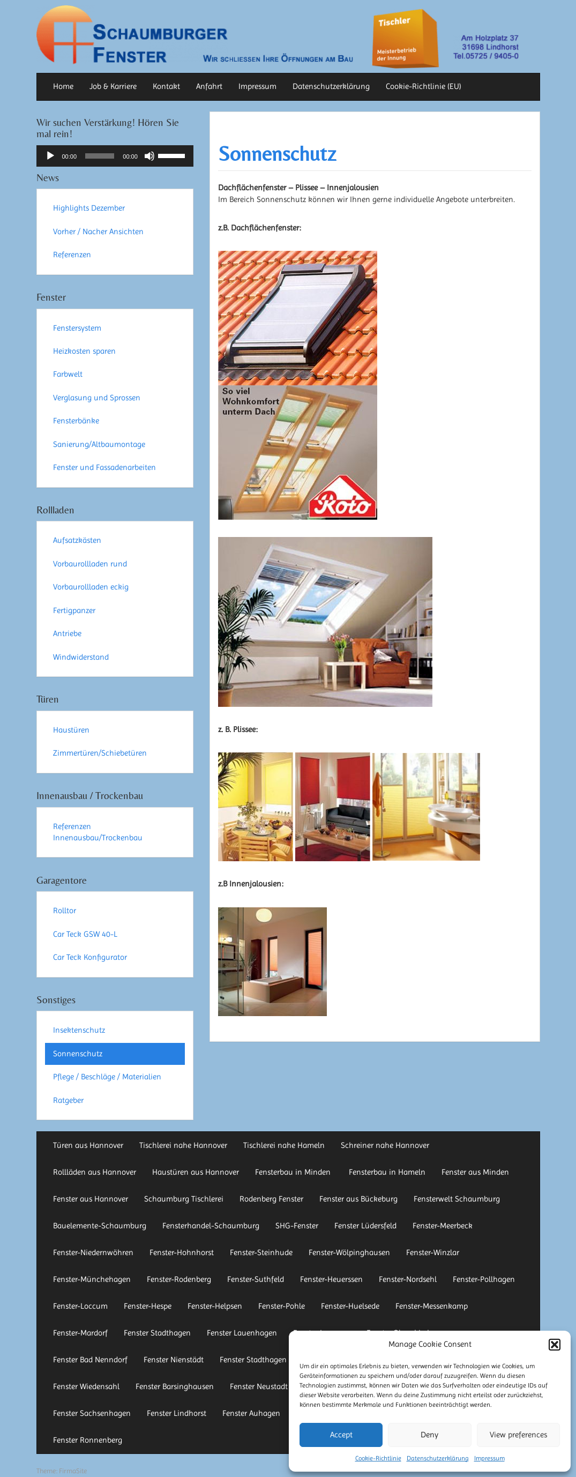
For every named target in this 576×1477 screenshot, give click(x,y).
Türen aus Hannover (88, 1145)
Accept (341, 1434)
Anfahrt (209, 86)
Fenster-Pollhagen (484, 1279)
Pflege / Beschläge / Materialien (107, 1076)
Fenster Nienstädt (174, 1359)
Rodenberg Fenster (271, 1199)
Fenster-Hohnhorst (181, 1252)
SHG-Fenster (296, 1225)
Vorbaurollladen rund (90, 564)
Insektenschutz (79, 1030)
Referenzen (72, 254)
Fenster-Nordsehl (408, 1279)
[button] (554, 1344)
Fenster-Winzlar (432, 1252)
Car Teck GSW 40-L (85, 934)
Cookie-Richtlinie (378, 1458)
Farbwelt (68, 374)
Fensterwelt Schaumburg (457, 1199)
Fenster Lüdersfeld (365, 1225)
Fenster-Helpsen (215, 1306)
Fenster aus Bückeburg (358, 1199)
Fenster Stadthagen (157, 1333)
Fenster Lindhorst (176, 1413)
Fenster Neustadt (259, 1386)
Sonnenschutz (277, 153)
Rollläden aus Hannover (94, 1172)
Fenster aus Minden (475, 1172)
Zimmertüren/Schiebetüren (100, 753)
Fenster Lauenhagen (242, 1333)
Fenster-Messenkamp (431, 1306)
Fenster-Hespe (147, 1306)
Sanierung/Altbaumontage (99, 444)
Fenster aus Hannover (90, 1199)
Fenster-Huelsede (350, 1306)
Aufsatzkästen (77, 540)
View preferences (518, 1434)
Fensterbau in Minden (294, 1172)
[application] (114, 156)
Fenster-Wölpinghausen (349, 1252)
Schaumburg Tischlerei (183, 1199)
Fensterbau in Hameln (387, 1172)
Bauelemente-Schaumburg (99, 1225)
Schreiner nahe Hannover (385, 1145)
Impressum (489, 1458)
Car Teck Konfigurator (90, 957)
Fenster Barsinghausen (175, 1386)
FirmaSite (73, 1471)
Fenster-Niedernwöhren (93, 1252)
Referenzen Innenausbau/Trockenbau (98, 832)
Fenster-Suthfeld (255, 1279)
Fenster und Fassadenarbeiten (104, 467)
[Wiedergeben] (50, 156)
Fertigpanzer (74, 610)
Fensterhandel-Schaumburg (210, 1225)
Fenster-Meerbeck (443, 1225)
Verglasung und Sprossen (96, 397)
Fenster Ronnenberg (87, 1440)
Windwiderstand (81, 657)
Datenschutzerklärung (438, 1458)
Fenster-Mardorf (80, 1333)
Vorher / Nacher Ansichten (98, 231)
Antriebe (67, 633)
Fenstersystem (77, 328)
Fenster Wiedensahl (86, 1386)
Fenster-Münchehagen (92, 1279)
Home (63, 86)
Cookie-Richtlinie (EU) (423, 86)
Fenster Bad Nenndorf (90, 1359)
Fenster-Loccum (80, 1306)
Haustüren (71, 730)
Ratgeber (68, 1100)
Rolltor (64, 910)
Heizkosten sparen (84, 351)
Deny (429, 1434)
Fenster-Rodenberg (179, 1279)
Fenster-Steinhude (261, 1252)
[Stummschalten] (149, 156)
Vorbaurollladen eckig (91, 587)
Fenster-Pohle (281, 1306)
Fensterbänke (76, 421)
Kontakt (166, 86)
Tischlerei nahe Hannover (183, 1145)
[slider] (99, 156)
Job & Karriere (113, 86)
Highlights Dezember (89, 208)
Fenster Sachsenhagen (92, 1413)
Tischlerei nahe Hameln (284, 1145)
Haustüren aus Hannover (195, 1172)
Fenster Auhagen (251, 1413)
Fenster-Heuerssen (331, 1279)
